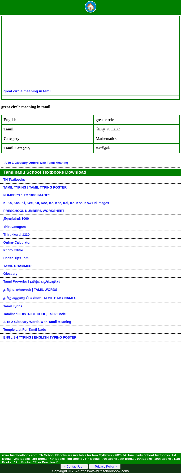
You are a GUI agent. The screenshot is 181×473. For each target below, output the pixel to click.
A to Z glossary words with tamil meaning (37, 322)
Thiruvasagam (14, 227)
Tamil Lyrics (12, 306)
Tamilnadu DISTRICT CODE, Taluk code (34, 314)
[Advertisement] (90, 54)
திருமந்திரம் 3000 (16, 218)
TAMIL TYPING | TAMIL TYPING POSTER (35, 187)
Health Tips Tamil (16, 258)
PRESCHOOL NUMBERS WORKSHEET (33, 211)
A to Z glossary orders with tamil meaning (36, 162)
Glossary (10, 273)
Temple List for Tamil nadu (24, 329)
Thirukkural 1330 (16, 234)
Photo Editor (13, 250)
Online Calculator (17, 242)
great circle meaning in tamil (28, 91)
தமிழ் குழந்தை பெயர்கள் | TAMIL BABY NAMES (39, 298)
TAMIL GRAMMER (17, 266)
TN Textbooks (14, 179)
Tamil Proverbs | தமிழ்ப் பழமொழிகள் (32, 281)
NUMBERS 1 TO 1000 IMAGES (27, 195)
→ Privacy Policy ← (105, 466)
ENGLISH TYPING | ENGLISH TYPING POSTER (40, 337)
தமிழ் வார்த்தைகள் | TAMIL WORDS (30, 290)
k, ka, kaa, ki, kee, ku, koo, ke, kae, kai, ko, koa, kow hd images (56, 203)
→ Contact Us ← (74, 466)
